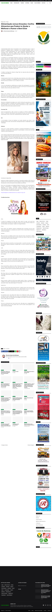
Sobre (21, 0)
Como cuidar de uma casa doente (28, 398)
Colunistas (49, 0)
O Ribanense (38, 523)
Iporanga (44, 224)
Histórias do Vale (41, 0)
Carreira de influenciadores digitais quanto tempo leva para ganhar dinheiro (17, 398)
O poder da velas (15, 371)
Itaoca (13, 588)
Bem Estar (7, 348)
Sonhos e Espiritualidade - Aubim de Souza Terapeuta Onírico (28, 411)
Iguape (12, 586)
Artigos (7, 21)
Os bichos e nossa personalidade (16, 424)
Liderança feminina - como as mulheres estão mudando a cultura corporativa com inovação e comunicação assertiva (29, 385)
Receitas (37, 517)
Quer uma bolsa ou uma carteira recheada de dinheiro (29, 424)
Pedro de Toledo (45, 228)
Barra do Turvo (42, 221)
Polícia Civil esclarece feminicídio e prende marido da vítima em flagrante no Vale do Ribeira (46, 591)
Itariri (48, 224)
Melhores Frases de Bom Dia (40, 521)
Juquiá (43, 226)
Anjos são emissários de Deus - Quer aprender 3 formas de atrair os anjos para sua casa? (5, 385)
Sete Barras (44, 229)
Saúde (32, 2)
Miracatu (47, 226)
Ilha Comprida (39, 224)
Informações (16, 2)
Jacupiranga (39, 226)
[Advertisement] (26, 13)
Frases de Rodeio (39, 519)
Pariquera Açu (8, 591)
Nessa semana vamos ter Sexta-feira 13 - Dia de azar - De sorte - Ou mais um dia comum (6, 412)
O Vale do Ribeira (8, 610)
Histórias (27, 2)
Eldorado (7, 586)
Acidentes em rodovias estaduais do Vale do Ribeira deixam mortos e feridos (46, 585)
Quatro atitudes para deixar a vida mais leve (29, 372)
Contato (46, 0)
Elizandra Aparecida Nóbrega (12, 355)
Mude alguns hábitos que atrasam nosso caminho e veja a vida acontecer (5, 372)
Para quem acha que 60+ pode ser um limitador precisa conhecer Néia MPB (5, 425)
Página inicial (3, 21)
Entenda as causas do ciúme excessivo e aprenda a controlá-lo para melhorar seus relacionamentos (6, 399)
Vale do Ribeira (37, 2)
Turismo (22, 2)
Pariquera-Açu (39, 228)
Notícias (43, 2)
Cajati (47, 221)
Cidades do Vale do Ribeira (34, 0)
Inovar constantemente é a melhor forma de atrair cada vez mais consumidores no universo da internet (17, 412)
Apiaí (37, 221)
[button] (47, 2)
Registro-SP (39, 229)
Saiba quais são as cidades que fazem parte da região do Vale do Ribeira (45, 596)
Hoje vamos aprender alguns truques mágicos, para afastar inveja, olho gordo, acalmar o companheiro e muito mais (18, 385)
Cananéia (3, 586)
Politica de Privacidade (26, 0)
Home (19, 0)
